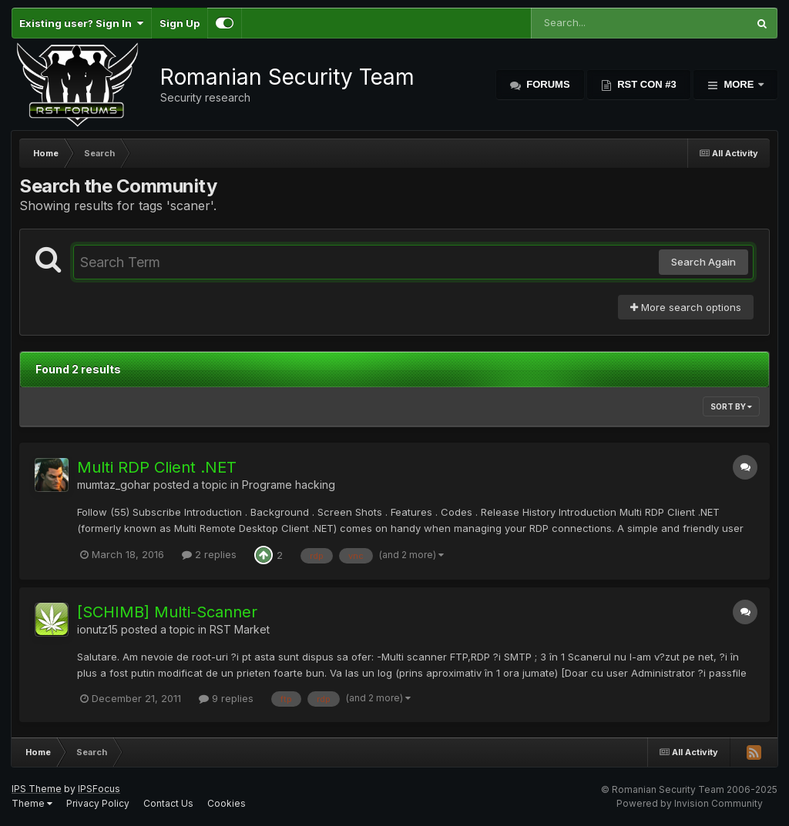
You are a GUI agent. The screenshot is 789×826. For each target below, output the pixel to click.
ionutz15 (97, 629)
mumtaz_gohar (113, 484)
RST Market (240, 629)
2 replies (209, 554)
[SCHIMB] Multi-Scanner (167, 612)
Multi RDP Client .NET (157, 467)
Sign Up (179, 23)
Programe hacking (288, 484)
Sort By (731, 406)
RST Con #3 (646, 84)
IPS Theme (37, 788)
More (739, 84)
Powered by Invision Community (689, 803)
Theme (32, 803)
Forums (547, 84)
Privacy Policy (97, 803)
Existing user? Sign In (81, 23)
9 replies (226, 698)
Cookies (226, 803)
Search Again (703, 262)
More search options (685, 307)
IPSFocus (99, 788)
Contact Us (168, 803)
